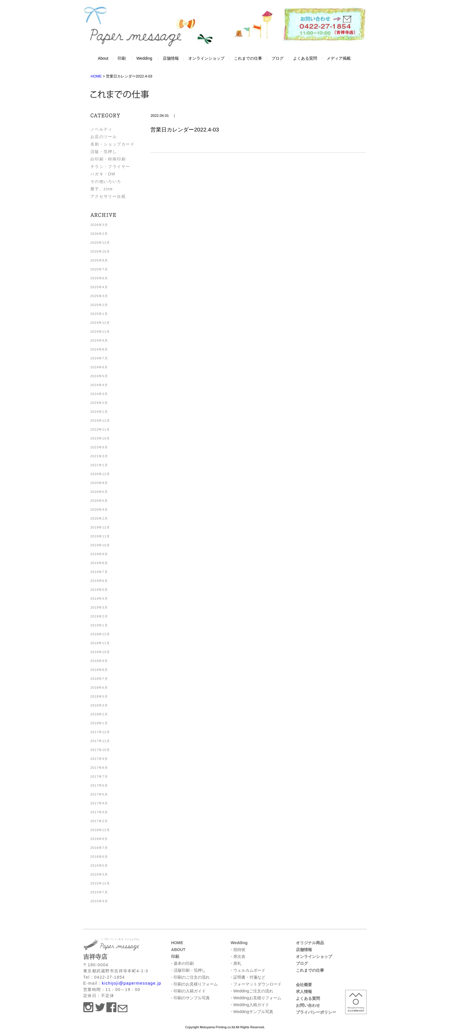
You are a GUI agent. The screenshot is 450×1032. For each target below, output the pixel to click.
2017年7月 (99, 776)
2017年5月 (99, 794)
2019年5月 (99, 589)
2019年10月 (100, 545)
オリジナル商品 (310, 942)
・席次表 (237, 956)
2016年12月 (100, 830)
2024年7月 (99, 358)
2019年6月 (99, 580)
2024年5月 (99, 376)
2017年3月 (99, 812)
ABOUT (178, 949)
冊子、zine (101, 189)
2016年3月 (99, 874)
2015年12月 (100, 883)
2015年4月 (99, 901)
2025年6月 (99, 278)
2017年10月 (100, 750)
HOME (177, 942)
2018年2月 (99, 714)
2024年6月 (99, 367)
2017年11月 (100, 741)
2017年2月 (99, 821)
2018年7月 (99, 678)
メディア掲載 (339, 58)
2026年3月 (99, 224)
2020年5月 (99, 500)
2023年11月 (100, 429)
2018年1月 (99, 723)
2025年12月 (100, 242)
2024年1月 (99, 411)
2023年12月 (100, 420)
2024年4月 (99, 385)
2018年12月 (100, 634)
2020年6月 (99, 491)
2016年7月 (99, 847)
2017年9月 (99, 758)
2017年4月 (99, 803)
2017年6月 (99, 785)
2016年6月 (99, 856)
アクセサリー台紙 (108, 196)
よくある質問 (305, 58)
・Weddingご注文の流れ (251, 991)
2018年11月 (100, 643)
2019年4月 (99, 598)
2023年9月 (99, 447)
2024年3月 (99, 394)
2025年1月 (99, 313)
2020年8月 (99, 483)
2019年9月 (99, 554)
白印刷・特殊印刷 (108, 159)
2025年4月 (99, 287)
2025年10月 (100, 251)
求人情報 (304, 991)
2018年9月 (99, 661)
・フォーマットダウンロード (255, 984)
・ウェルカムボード (247, 970)
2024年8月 (99, 349)
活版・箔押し (103, 151)
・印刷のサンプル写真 (190, 998)
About (103, 58)
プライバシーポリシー (316, 1012)
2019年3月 (99, 607)
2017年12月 (100, 732)
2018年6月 (99, 687)
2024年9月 (99, 340)
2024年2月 (99, 402)
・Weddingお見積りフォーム (255, 998)
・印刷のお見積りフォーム (194, 984)
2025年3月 (99, 296)
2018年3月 (99, 705)
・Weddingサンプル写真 (251, 1011)
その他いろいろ (105, 181)
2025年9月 (99, 260)
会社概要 (304, 984)
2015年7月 (99, 892)
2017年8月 (99, 767)
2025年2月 (99, 305)
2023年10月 (100, 438)
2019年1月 (99, 625)
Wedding (144, 58)
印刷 (122, 58)
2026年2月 (99, 233)
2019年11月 (100, 536)
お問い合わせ (308, 1005)
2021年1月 (99, 465)
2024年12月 (100, 322)
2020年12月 (100, 474)
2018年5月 (99, 696)
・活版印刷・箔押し (188, 970)
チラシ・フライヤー (110, 166)
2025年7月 (99, 269)
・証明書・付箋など (247, 977)
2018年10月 (100, 652)
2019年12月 (100, 527)
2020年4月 (99, 509)
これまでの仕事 (248, 58)
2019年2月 (99, 616)
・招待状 (237, 949)
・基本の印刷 (182, 963)
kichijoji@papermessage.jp (131, 983)
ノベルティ (101, 129)
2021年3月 (99, 456)
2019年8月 (99, 563)
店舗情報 (171, 58)
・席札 (235, 963)
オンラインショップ (206, 58)
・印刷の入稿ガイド (188, 991)
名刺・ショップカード (112, 144)
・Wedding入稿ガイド (249, 1004)
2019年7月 (99, 572)
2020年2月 (99, 518)
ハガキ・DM (102, 174)
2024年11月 (100, 331)
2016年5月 (99, 865)
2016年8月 (99, 839)
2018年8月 (99, 669)
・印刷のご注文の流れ (190, 977)
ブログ (277, 58)
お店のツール (103, 136)
